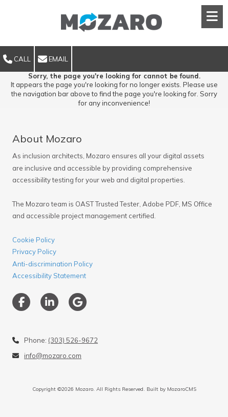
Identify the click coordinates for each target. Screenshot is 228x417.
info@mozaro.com (52, 355)
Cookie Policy (33, 240)
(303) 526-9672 (73, 340)
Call (17, 59)
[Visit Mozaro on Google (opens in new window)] (78, 302)
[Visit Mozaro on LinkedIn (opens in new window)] (49, 302)
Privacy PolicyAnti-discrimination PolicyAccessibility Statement (52, 263)
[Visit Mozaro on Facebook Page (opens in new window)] (21, 302)
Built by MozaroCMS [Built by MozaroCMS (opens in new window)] (171, 389)
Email (53, 59)
